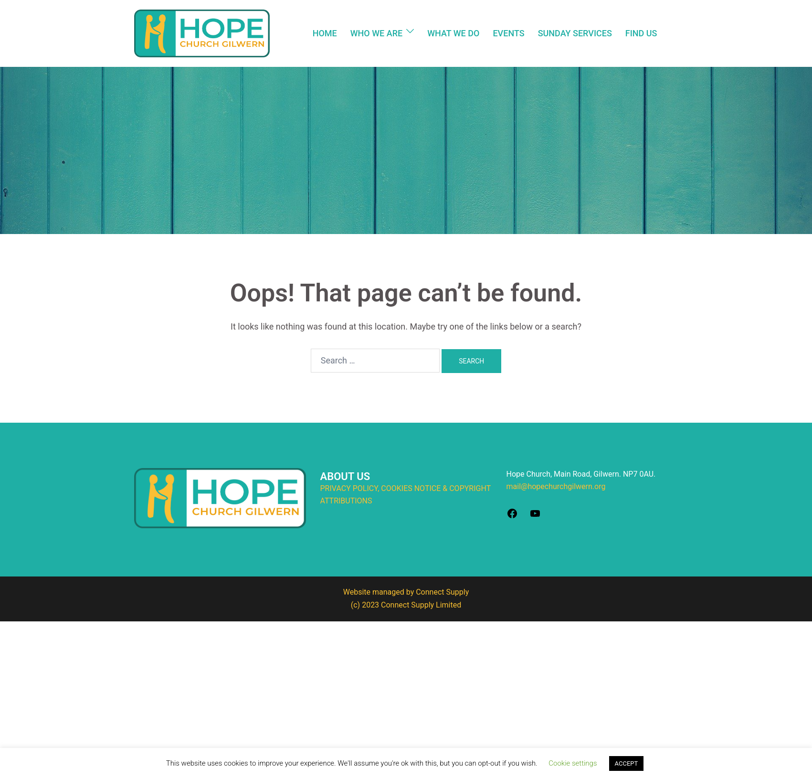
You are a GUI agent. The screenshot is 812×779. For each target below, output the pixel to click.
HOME (325, 33)
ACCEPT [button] (626, 763)
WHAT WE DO (453, 33)
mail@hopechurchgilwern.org (556, 486)
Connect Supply (442, 592)
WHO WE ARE (376, 33)
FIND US (641, 33)
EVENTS (508, 33)
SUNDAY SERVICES (575, 33)
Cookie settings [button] (572, 763)
